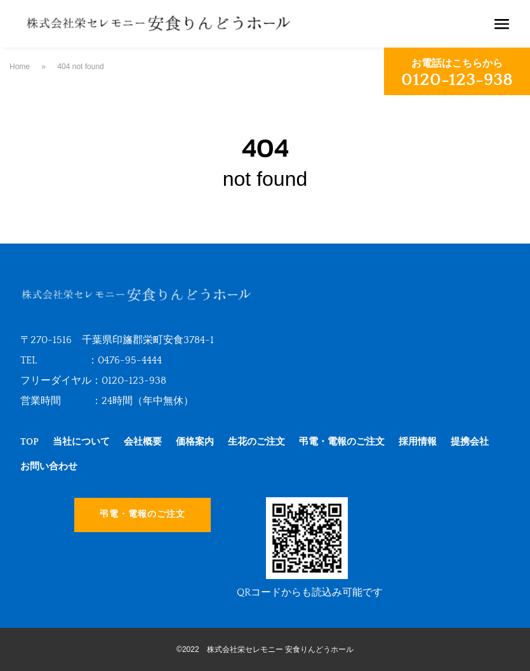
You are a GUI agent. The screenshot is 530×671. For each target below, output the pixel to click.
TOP (29, 441)
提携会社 (470, 441)
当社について (81, 441)
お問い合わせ (48, 466)
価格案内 (195, 441)
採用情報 (418, 441)
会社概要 (143, 441)
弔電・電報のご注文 (342, 441)
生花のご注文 (256, 441)
